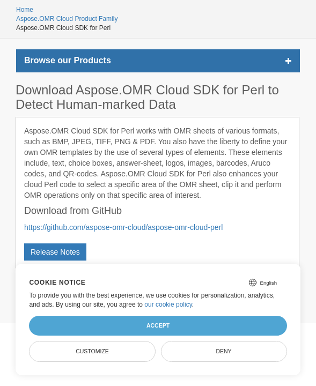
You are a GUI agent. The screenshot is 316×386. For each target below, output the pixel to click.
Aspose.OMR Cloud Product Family (66, 19)
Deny (223, 351)
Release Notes (55, 252)
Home (24, 9)
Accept (158, 325)
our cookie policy (168, 304)
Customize (92, 351)
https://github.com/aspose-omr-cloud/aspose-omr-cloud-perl (123, 227)
